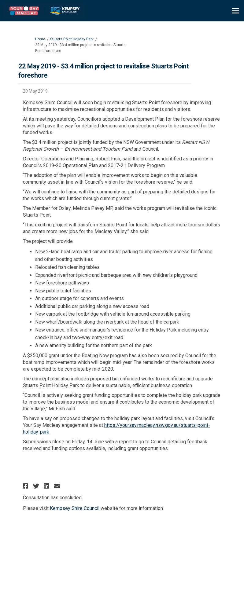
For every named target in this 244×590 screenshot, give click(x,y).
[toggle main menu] (235, 10)
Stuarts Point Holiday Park (72, 39)
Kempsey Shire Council (74, 508)
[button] (26, 486)
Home (40, 39)
